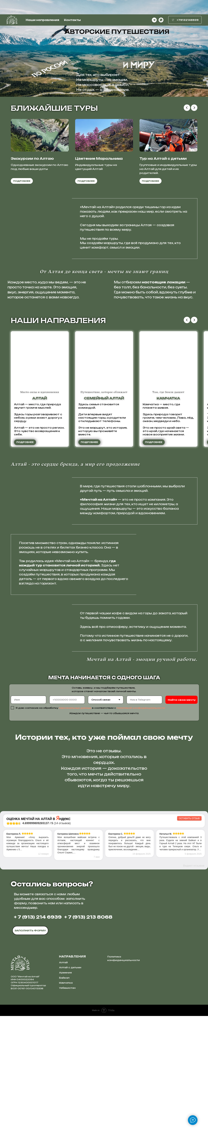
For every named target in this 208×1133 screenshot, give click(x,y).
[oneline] (144, 700)
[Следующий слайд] (194, 107)
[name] (28, 700)
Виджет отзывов (193, 982)
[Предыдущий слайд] (187, 107)
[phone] (67, 700)
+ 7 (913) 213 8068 (88, 1034)
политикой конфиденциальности (141, 707)
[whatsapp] (161, 5)
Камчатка (66, 1099)
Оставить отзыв (189, 935)
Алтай (63, 1079)
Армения (65, 1089)
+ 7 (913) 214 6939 (38, 1034)
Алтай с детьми (70, 1084)
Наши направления (42, 5)
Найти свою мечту (182, 699)
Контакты (72, 5)
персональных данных (75, 707)
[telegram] (154, 5)
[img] (86, 1047)
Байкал (64, 1094)
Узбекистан (67, 1105)
